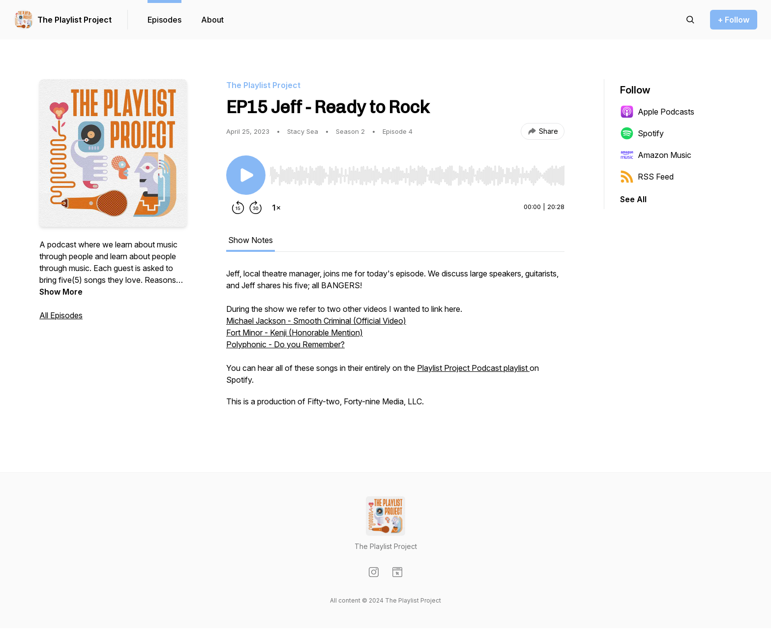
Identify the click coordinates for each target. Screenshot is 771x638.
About (212, 20)
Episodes (164, 20)
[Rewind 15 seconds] (238, 207)
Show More (61, 292)
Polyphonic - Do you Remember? (285, 344)
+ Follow (733, 20)
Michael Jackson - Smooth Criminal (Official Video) (316, 321)
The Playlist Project (74, 20)
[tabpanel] (395, 342)
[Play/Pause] (246, 175)
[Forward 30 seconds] (256, 207)
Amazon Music (655, 155)
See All (633, 199)
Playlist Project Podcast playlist (473, 368)
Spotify (642, 133)
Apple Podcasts (657, 112)
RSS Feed (647, 176)
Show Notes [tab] (250, 240)
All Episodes (61, 315)
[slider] (416, 175)
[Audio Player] (416, 172)
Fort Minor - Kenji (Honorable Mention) (294, 332)
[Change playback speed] (276, 207)
